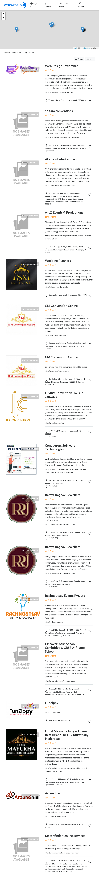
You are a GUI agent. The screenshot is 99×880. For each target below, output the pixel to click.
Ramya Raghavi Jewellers (62, 495)
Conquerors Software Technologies (60, 447)
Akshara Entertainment (61, 159)
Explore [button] (47, 5)
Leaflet (76, 48)
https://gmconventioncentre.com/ (57, 335)
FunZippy (51, 703)
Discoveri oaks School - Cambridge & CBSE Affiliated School (65, 647)
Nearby (89, 59)
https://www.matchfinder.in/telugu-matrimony (62, 853)
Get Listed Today (63, 5)
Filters (79, 59)
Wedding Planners (58, 260)
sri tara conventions (59, 111)
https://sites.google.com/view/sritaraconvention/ (62, 137)
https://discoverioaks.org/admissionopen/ (60, 681)
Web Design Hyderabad (61, 66)
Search (81, 5)
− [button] (3, 18)
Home (6, 53)
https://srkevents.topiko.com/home (57, 287)
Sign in (33, 5)
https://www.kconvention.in (55, 423)
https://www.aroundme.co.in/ (55, 816)
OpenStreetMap (86, 48)
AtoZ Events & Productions (64, 212)
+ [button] (3, 14)
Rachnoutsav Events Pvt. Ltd (65, 595)
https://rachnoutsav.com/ (54, 622)
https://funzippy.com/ (52, 712)
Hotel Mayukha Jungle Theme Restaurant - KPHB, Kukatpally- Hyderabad (67, 734)
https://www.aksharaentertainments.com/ (60, 185)
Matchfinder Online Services (65, 836)
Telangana (14, 53)
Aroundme (52, 793)
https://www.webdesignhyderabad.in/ (59, 92)
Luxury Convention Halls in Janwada (64, 395)
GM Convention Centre (61, 306)
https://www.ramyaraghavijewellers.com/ (60, 524)
